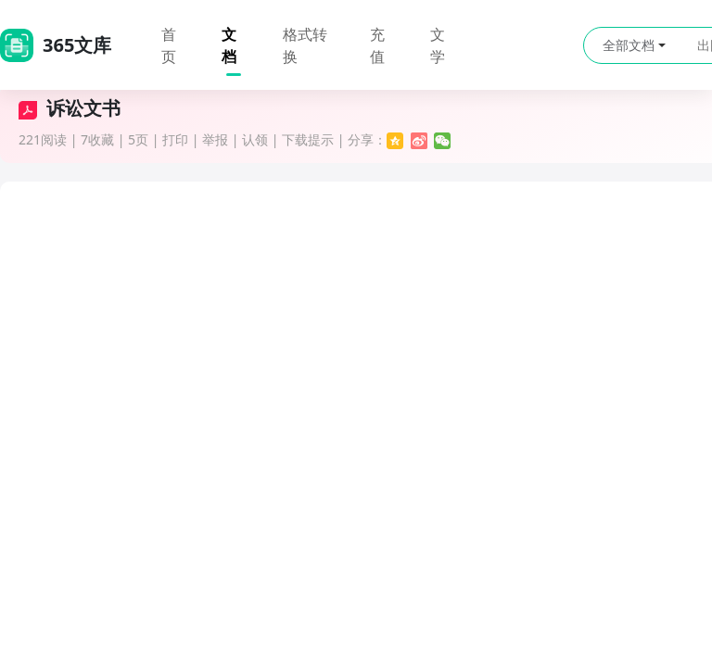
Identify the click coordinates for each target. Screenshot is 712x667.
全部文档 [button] (634, 45)
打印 (175, 139)
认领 (255, 139)
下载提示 (308, 139)
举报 (215, 139)
